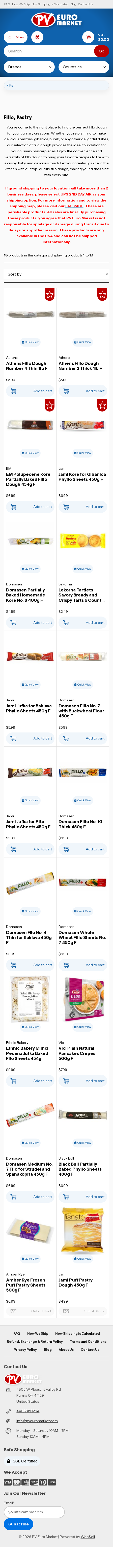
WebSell (88, 1536)
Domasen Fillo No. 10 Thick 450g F (80, 824)
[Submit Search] (101, 51)
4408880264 (27, 1411)
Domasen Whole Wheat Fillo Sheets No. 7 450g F (82, 937)
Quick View (30, 342)
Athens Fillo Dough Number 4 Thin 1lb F (26, 366)
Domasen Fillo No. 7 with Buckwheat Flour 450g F (81, 710)
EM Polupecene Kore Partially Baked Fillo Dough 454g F (28, 479)
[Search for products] (53, 51)
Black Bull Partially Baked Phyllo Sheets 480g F (80, 1169)
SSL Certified (22, 1460)
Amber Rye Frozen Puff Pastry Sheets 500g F (25, 1285)
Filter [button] (11, 85)
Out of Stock (30, 1310)
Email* (9, 1503)
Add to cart (30, 389)
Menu (14, 37)
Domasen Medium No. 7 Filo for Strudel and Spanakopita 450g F (29, 1169)
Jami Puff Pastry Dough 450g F (76, 1282)
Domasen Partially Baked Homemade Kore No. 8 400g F (25, 594)
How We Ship (21, 4)
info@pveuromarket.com (37, 1421)
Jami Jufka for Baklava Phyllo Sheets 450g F (29, 708)
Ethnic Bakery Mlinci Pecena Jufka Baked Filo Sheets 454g (27, 1053)
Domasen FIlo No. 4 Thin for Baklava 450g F (29, 937)
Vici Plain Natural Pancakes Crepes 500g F (77, 1053)
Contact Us (85, 4)
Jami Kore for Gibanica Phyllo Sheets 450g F (82, 477)
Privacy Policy (25, 1350)
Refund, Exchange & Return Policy (35, 1341)
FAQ (7, 4)
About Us (66, 1350)
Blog (73, 4)
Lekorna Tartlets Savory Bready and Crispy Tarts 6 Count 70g (80, 594)
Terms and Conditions (88, 1341)
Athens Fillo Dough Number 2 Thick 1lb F (80, 366)
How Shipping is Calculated (50, 4)
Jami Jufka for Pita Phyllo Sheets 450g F (28, 824)
